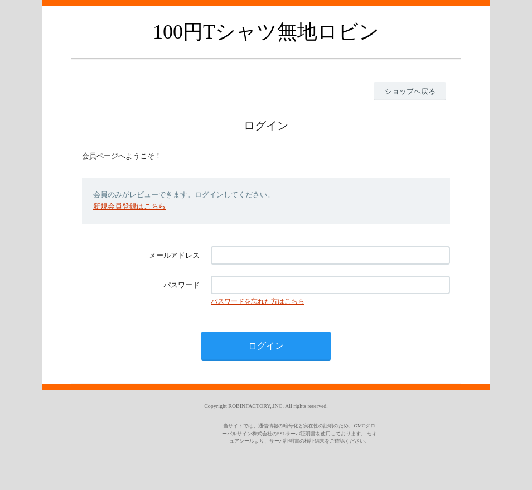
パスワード (181, 285)
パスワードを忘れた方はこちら (257, 301)
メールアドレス (174, 255)
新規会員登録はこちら (129, 206)
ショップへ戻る (410, 91)
